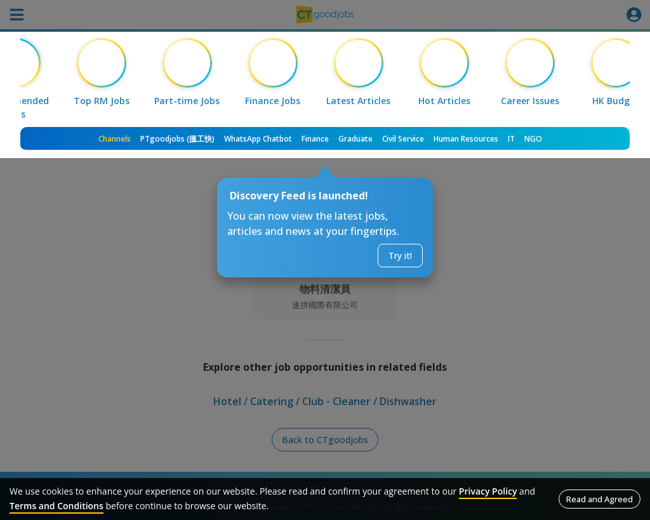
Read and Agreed (599, 499)
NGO (533, 138)
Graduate (355, 138)
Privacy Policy (488, 491)
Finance (315, 138)
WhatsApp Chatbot (258, 138)
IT (511, 138)
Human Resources (466, 138)
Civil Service (403, 138)
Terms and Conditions (56, 506)
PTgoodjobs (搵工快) (177, 138)
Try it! (400, 256)
